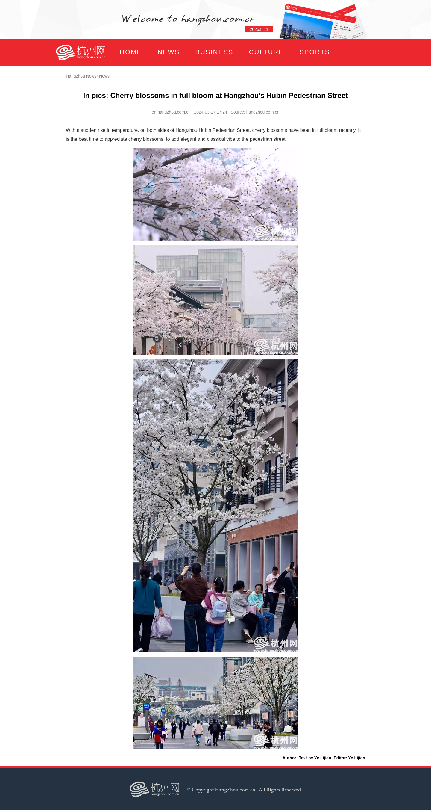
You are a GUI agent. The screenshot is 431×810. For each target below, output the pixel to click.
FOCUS (115, 79)
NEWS (168, 52)
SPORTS (314, 52)
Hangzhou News (81, 76)
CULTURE (266, 52)
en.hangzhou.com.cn (171, 112)
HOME (131, 52)
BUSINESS (214, 52)
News (104, 76)
